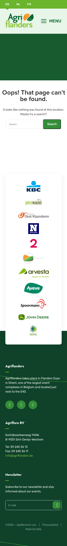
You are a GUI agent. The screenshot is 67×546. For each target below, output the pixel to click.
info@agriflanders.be (19, 455)
